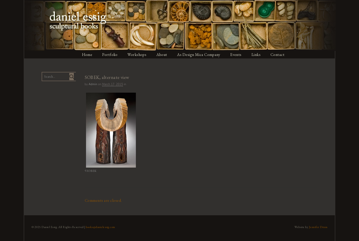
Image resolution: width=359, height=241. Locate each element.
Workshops (137, 54)
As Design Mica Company (199, 54)
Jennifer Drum (318, 227)
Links (256, 54)
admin (92, 84)
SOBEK (89, 171)
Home (87, 54)
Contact (278, 54)
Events (236, 54)
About (162, 54)
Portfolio (110, 54)
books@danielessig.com (100, 227)
